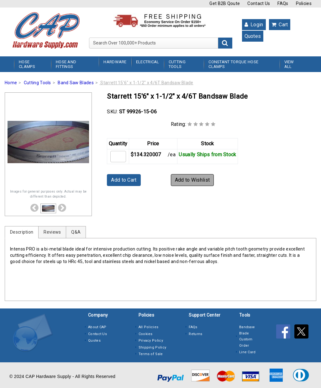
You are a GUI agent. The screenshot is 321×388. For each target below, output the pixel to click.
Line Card (247, 352)
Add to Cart (123, 180)
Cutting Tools (177, 64)
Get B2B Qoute (224, 3)
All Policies (149, 327)
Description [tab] (21, 232)
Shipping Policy (152, 347)
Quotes (253, 36)
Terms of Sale (151, 354)
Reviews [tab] (52, 232)
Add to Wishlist (192, 180)
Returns (195, 334)
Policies (304, 3)
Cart (279, 25)
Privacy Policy (151, 341)
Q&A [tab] (76, 232)
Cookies (146, 334)
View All (289, 64)
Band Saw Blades (76, 82)
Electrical (147, 61)
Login (254, 25)
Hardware (114, 61)
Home (11, 82)
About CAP (97, 327)
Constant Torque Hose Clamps (233, 64)
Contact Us (258, 3)
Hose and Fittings (66, 64)
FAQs (282, 3)
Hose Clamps (27, 64)
